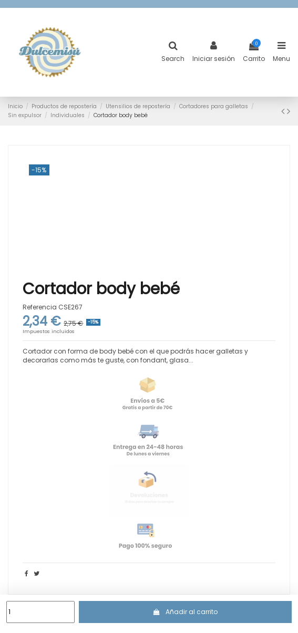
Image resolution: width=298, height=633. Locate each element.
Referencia (40, 307)
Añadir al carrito (185, 611)
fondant (153, 360)
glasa (179, 360)
